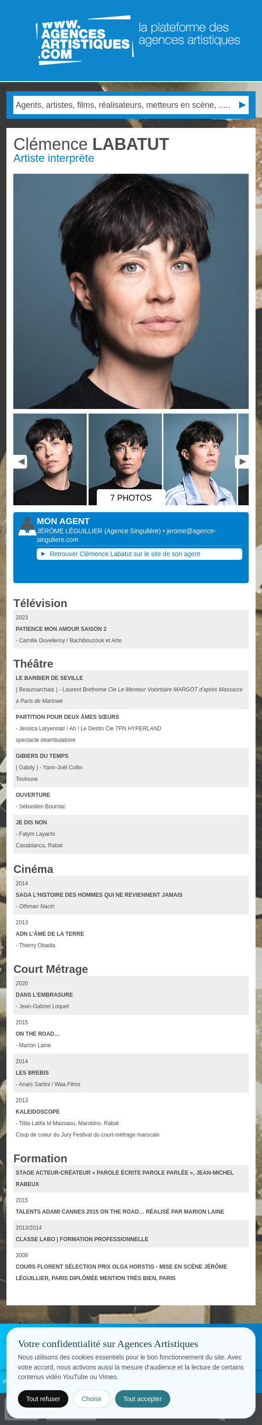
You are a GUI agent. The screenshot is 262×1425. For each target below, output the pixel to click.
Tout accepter (142, 1399)
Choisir (92, 1399)
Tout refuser (43, 1399)
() (133, 531)
